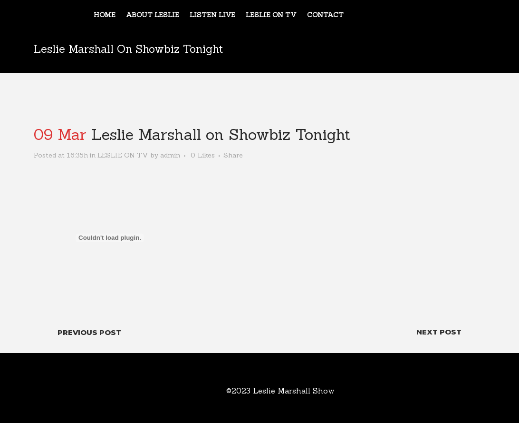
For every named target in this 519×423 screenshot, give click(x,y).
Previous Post (89, 332)
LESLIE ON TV (122, 155)
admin (170, 155)
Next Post (438, 331)
